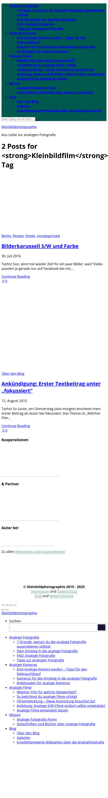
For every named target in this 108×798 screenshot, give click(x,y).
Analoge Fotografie (24, 6)
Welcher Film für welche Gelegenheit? (46, 61)
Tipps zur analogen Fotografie (40, 29)
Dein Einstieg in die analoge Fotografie (46, 19)
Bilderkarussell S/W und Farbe (40, 245)
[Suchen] (102, 627)
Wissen (14, 83)
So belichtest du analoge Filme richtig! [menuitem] (47, 696)
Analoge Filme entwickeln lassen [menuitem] (42, 710)
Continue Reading (16, 276)
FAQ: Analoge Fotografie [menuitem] (36, 655)
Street (30, 236)
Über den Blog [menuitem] (28, 733)
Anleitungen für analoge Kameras (43, 51)
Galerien (23, 106)
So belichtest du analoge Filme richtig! (46, 65)
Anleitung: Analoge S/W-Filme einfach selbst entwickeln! (61, 74)
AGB (38, 596)
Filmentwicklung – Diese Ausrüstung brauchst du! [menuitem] (56, 701)
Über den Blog (28, 102)
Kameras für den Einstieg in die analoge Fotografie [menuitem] (57, 678)
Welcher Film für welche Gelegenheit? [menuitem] (47, 692)
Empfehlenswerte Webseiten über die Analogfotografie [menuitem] (60, 742)
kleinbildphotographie (19, 126)
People (18, 236)
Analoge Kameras (22, 33)
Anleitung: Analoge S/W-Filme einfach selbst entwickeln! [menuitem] (61, 705)
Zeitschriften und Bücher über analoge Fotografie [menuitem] (56, 724)
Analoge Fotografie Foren (36, 88)
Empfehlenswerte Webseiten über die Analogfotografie (59, 111)
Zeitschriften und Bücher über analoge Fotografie (55, 92)
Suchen (15, 621)
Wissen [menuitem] (14, 714)
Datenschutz (67, 591)
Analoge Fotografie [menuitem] (24, 637)
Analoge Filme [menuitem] (20, 687)
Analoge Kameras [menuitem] (23, 664)
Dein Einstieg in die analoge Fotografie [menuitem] (47, 651)
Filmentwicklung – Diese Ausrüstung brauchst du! (55, 70)
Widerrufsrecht (62, 596)
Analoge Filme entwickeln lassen (42, 79)
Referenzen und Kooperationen (40, 551)
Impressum (40, 591)
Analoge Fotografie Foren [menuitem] (37, 719)
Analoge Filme (20, 56)
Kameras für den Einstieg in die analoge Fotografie (56, 47)
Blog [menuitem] (12, 728)
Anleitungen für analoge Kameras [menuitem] (43, 683)
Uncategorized (48, 236)
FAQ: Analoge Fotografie (35, 24)
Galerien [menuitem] (23, 737)
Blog (12, 97)
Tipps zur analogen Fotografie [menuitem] (40, 660)
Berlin (6, 236)
